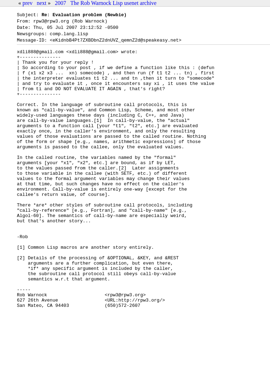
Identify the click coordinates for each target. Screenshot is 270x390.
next (41, 3)
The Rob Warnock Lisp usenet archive (113, 3)
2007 (60, 3)
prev (27, 3)
